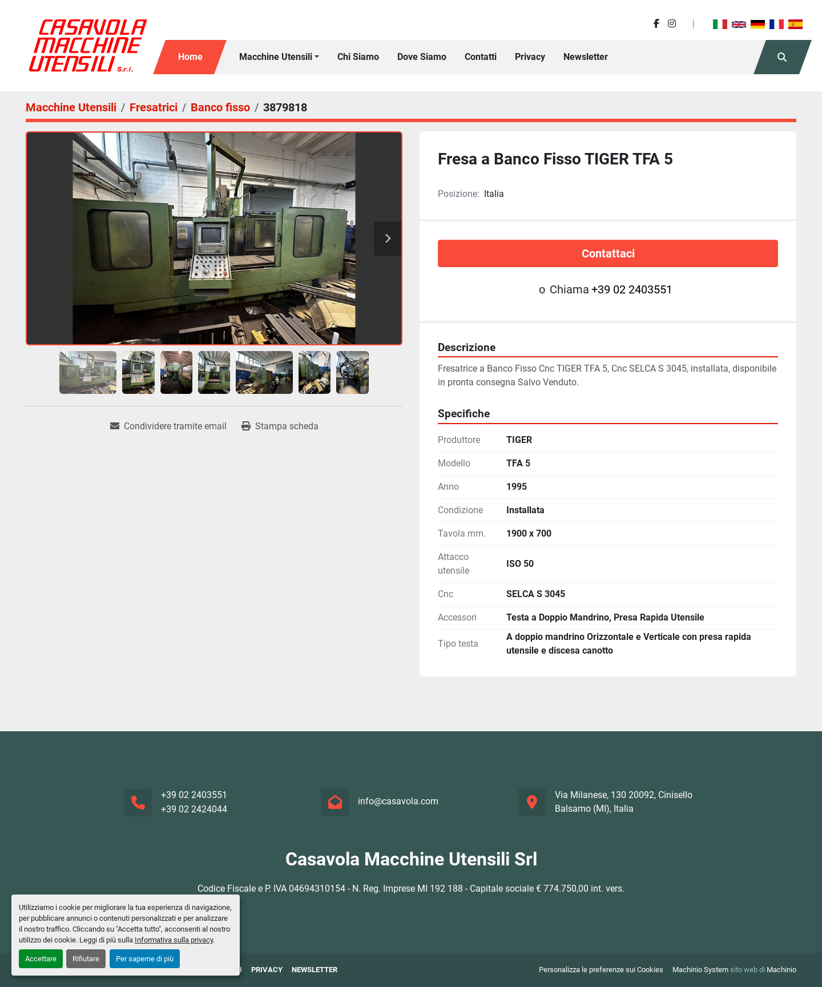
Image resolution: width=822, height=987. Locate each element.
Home (190, 56)
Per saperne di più (145, 958)
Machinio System (700, 969)
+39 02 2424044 (194, 809)
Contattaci (608, 253)
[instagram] (672, 23)
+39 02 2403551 (631, 289)
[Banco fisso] (220, 107)
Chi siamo (358, 56)
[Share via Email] (168, 426)
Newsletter (585, 56)
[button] (279, 57)
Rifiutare (85, 958)
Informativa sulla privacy (174, 940)
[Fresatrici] (154, 107)
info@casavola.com (398, 801)
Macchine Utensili (275, 56)
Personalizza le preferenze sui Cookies (601, 969)
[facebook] (656, 23)
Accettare (41, 958)
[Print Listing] (280, 426)
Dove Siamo (421, 56)
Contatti (481, 56)
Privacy (530, 56)
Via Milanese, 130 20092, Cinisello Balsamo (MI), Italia (623, 801)
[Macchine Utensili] (71, 107)
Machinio (781, 969)
